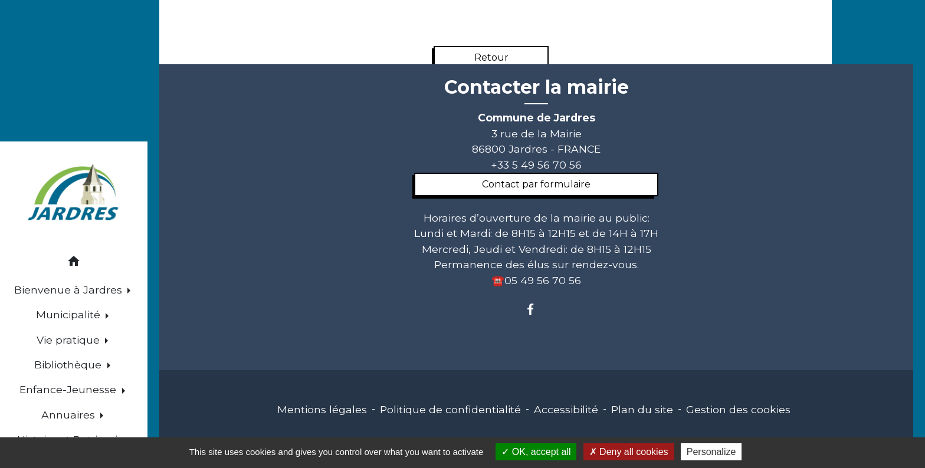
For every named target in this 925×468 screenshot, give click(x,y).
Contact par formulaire (536, 184)
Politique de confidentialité (450, 409)
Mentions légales (322, 409)
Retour (491, 57)
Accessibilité (566, 409)
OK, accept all (535, 452)
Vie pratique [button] (70, 340)
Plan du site (642, 409)
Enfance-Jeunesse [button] (69, 389)
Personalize (711, 452)
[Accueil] (74, 193)
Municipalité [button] (69, 314)
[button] (74, 263)
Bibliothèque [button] (69, 364)
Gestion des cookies (738, 409)
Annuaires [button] (69, 414)
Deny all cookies (628, 452)
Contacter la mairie (536, 87)
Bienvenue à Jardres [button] (69, 290)
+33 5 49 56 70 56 (536, 165)
